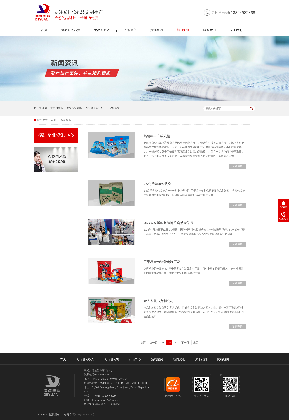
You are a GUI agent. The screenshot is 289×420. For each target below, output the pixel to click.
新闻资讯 (183, 30)
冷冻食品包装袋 (94, 108)
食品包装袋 (102, 30)
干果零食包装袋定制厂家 (162, 262)
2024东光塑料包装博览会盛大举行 (168, 223)
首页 (44, 30)
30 (176, 342)
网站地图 (223, 359)
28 (162, 342)
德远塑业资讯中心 (56, 135)
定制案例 (156, 30)
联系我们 (209, 30)
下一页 (185, 342)
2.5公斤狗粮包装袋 (157, 184)
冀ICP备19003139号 (83, 414)
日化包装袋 (113, 108)
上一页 (153, 342)
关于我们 (236, 30)
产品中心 (130, 30)
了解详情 (237, 166)
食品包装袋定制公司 (158, 301)
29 (169, 342)
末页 (195, 342)
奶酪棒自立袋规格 (157, 136)
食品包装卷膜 (70, 30)
